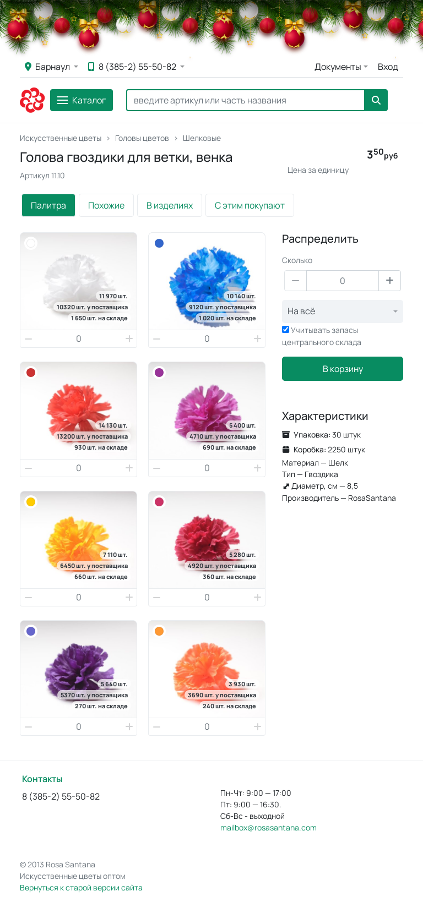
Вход (388, 67)
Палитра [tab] (48, 205)
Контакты (42, 779)
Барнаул (48, 67)
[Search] (245, 100)
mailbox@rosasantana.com (268, 827)
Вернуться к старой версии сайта (81, 887)
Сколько (297, 260)
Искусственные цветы (60, 138)
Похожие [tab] (106, 205)
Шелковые (202, 138)
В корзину (343, 369)
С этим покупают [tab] (250, 205)
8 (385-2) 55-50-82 (133, 67)
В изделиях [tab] (170, 205)
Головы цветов (142, 138)
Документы (337, 67)
